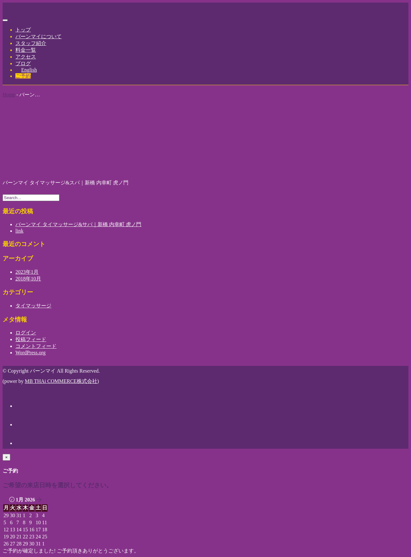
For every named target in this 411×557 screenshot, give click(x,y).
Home (9, 94)
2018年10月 (28, 278)
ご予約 (23, 76)
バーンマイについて (38, 36)
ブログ (23, 63)
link (19, 231)
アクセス (25, 56)
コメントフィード (36, 346)
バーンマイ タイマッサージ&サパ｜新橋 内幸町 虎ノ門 (78, 224)
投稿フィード (30, 339)
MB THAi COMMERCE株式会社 (61, 381)
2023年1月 (27, 272)
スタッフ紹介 (30, 43)
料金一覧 (25, 50)
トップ (23, 29)
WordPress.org (30, 352)
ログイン (25, 332)
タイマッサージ (33, 305)
